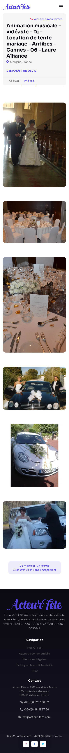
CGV (34, 671)
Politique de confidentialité (35, 665)
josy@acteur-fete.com (36, 717)
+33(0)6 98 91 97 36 (36, 709)
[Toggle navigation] (61, 7)
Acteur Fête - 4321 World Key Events (39, 736)
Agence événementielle (34, 653)
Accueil (14, 81)
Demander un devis (21, 71)
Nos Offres (34, 648)
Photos (29, 81)
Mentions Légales (34, 659)
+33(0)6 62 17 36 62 (36, 702)
